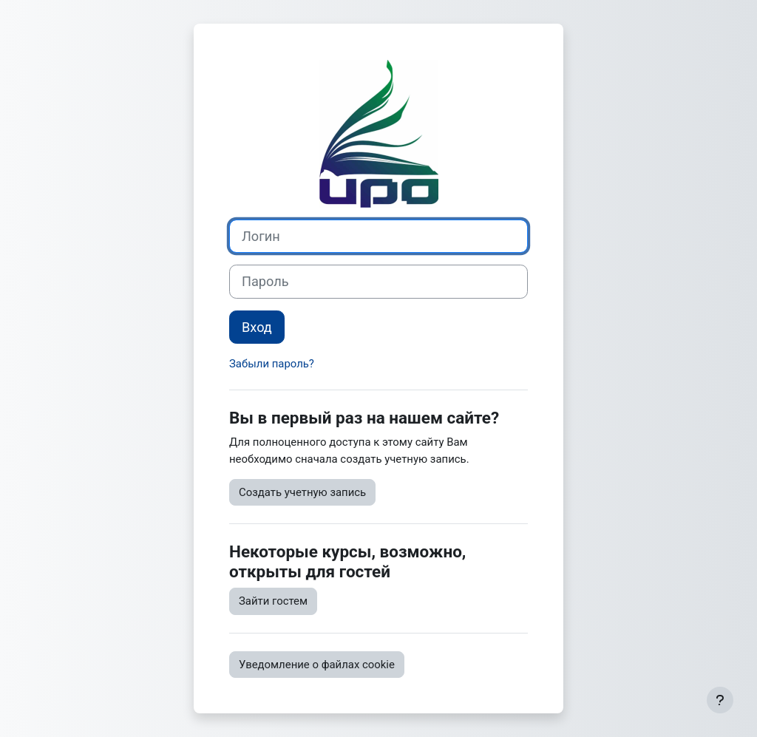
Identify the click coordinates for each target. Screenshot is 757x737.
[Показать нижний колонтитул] (720, 700)
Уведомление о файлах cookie (317, 664)
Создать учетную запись (302, 492)
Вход (257, 327)
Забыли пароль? (271, 363)
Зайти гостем (273, 601)
